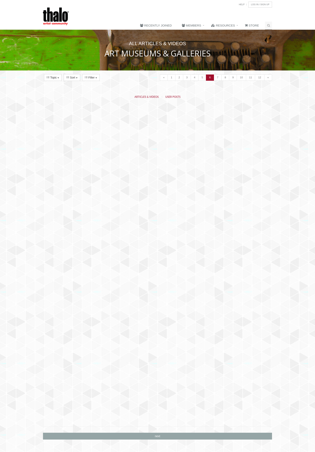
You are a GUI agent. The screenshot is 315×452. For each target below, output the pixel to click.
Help (242, 4)
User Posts (173, 96)
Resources (223, 25)
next (157, 436)
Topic (53, 77)
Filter (91, 77)
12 (259, 77)
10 (241, 77)
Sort (71, 77)
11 (250, 77)
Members (191, 25)
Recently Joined (156, 25)
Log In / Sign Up (260, 4)
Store (252, 25)
